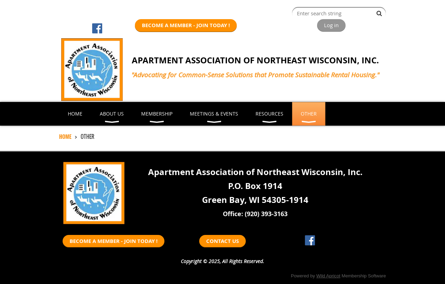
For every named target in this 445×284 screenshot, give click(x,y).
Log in (331, 25)
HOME (65, 136)
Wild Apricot (328, 275)
